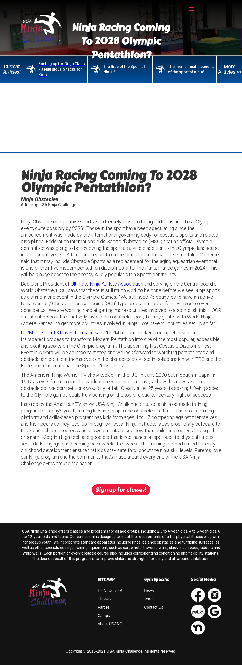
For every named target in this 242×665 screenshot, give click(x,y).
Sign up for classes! (121, 490)
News (149, 591)
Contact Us (153, 607)
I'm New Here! (110, 591)
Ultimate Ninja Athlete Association (106, 284)
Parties (104, 607)
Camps (104, 615)
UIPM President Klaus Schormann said (62, 333)
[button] (191, 9)
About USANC (110, 624)
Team (148, 599)
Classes (105, 599)
